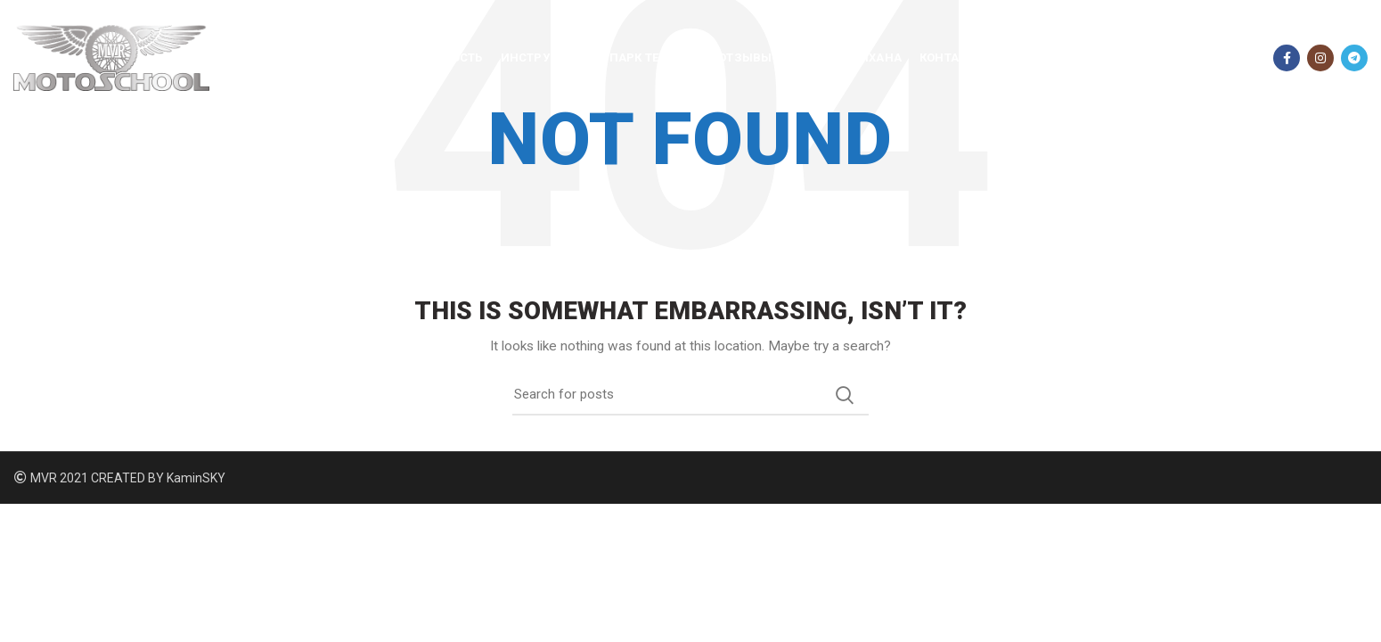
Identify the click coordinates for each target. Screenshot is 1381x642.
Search (844, 395)
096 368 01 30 (1205, 57)
